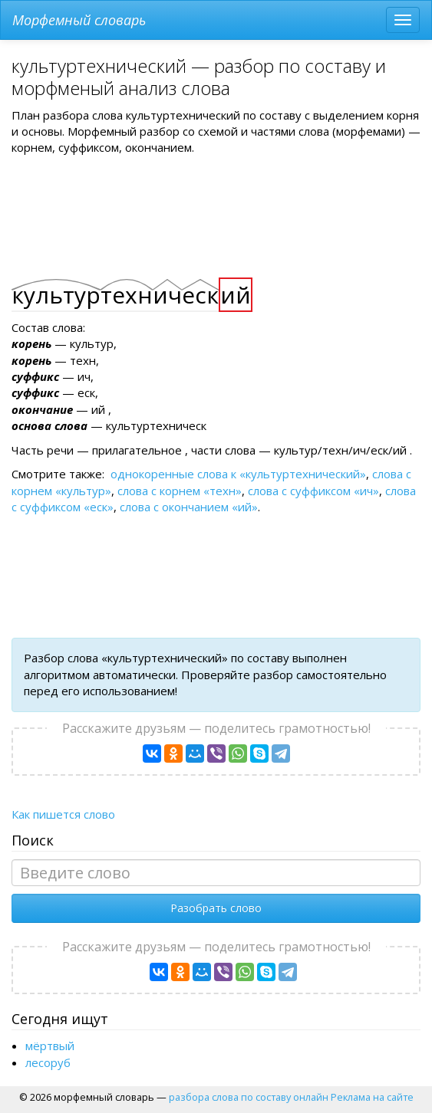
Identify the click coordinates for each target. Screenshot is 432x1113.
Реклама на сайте (372, 1097)
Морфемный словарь (79, 20)
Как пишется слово (63, 814)
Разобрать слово (216, 908)
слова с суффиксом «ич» (313, 490)
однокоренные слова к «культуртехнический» (238, 473)
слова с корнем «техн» (179, 490)
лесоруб (48, 1062)
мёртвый (49, 1045)
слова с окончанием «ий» (189, 506)
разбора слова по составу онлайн (248, 1097)
